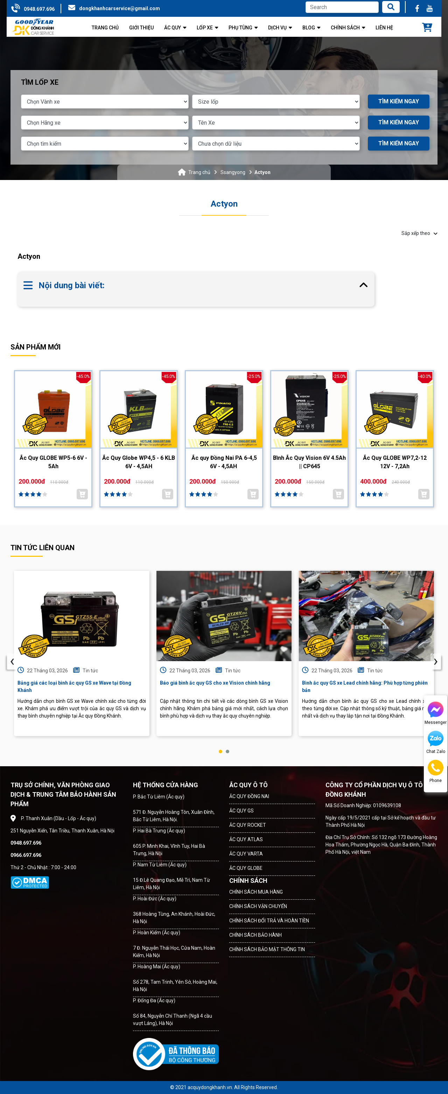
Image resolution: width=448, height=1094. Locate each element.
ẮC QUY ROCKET (247, 825)
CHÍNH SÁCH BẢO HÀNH (255, 935)
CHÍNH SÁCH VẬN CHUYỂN (258, 906)
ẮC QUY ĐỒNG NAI (249, 796)
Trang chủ (199, 172)
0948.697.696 (39, 9)
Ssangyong (232, 172)
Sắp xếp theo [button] (419, 233)
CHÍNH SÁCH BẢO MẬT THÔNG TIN (267, 949)
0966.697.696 (25, 855)
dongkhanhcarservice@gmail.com (119, 8)
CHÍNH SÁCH (248, 880)
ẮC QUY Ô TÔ (248, 785)
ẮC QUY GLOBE (245, 868)
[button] (220, 751)
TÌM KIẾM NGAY (398, 101)
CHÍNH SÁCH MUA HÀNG (256, 892)
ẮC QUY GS (241, 810)
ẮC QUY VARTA (246, 854)
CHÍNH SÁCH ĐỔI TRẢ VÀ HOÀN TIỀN (269, 920)
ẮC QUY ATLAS (246, 839)
